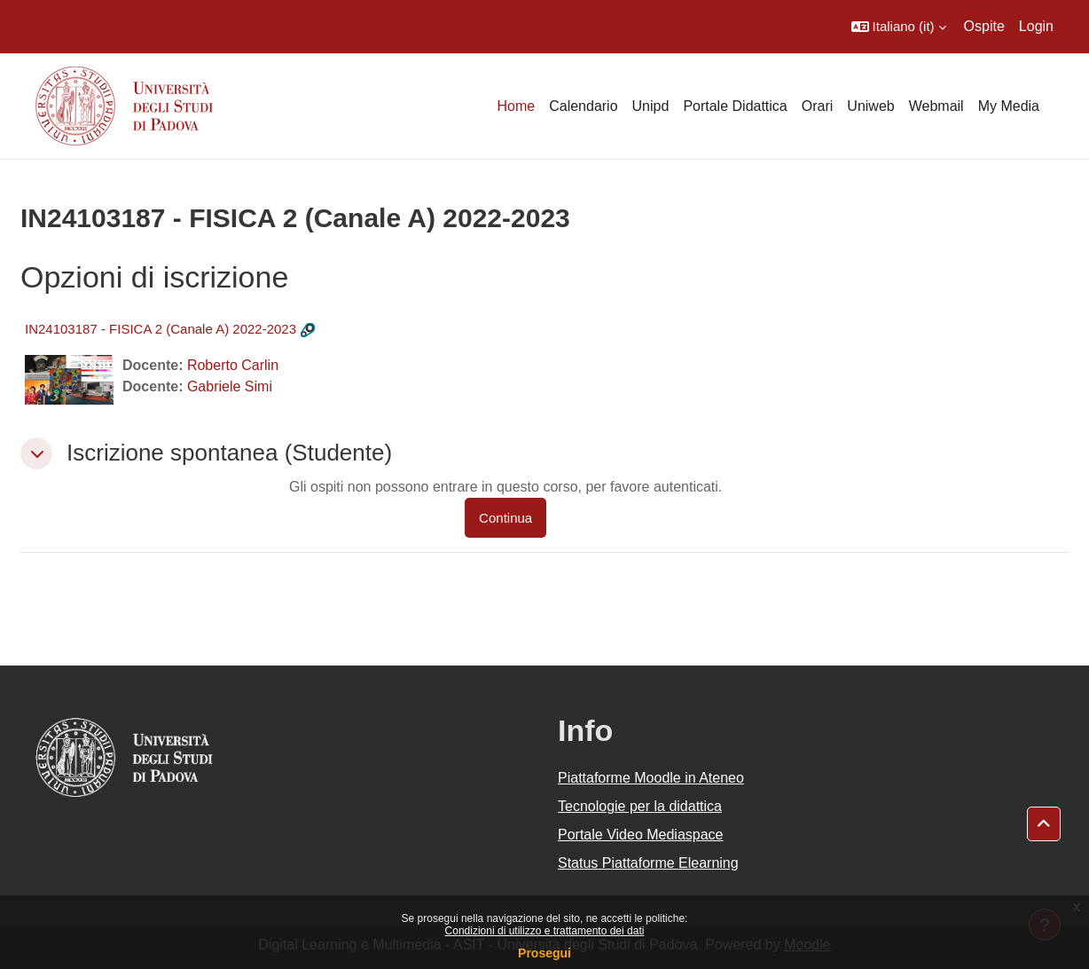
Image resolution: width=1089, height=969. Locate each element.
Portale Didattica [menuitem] (735, 106)
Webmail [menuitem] (936, 106)
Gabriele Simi (229, 386)
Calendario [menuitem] (583, 106)
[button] (899, 26)
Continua (505, 517)
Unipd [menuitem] (651, 106)
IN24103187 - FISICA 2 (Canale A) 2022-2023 (160, 328)
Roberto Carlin (232, 365)
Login (1036, 26)
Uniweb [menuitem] (870, 106)
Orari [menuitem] (818, 106)
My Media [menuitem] (1008, 106)
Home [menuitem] (516, 106)
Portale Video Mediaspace (641, 834)
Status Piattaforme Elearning (648, 863)
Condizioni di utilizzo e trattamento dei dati (545, 931)
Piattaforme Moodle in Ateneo (651, 777)
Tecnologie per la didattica (640, 806)
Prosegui (544, 953)
